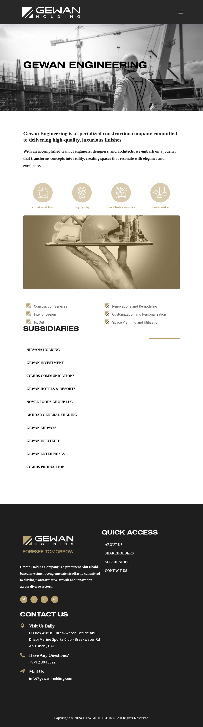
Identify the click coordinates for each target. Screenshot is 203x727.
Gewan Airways (41, 428)
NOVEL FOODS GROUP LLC (50, 402)
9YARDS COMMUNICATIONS (51, 376)
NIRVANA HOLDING (43, 350)
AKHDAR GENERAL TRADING (52, 415)
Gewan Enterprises (46, 454)
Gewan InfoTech (43, 441)
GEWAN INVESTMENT (45, 363)
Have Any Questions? (49, 655)
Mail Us (36, 671)
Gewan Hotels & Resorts (51, 389)
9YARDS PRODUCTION (46, 467)
